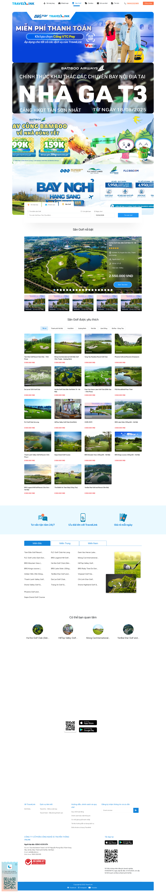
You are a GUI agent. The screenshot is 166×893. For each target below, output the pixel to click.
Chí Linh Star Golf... (86, 579)
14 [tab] (96, 290)
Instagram (82, 887)
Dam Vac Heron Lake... (87, 552)
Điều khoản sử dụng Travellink (81, 827)
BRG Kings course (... (33, 568)
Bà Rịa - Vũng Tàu (118, 328)
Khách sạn (63, 3)
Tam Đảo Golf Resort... (33, 552)
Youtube (92, 887)
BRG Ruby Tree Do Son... (88, 568)
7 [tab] (73, 290)
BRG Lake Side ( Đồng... (61, 568)
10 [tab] (83, 290)
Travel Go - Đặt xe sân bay (48, 809)
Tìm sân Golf (128, 215)
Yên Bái (93, 328)
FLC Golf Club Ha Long (60, 552)
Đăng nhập (148, 3)
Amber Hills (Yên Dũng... (34, 574)
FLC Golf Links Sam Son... (34, 558)
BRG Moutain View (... (33, 563)
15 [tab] (99, 290)
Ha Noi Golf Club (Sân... (61, 563)
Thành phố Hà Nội (57, 328)
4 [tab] (64, 290)
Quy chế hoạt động (77, 812)
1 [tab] (54, 290)
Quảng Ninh (82, 328)
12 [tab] (89, 290)
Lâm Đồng (103, 328)
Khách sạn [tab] (50, 205)
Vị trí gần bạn (86, 211)
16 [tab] (102, 290)
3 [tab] (61, 290)
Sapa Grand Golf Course (34, 597)
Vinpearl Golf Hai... (85, 574)
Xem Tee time (122, 285)
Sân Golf (76, 3)
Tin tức (115, 3)
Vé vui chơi (102, 3)
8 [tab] (77, 290)
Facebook (71, 887)
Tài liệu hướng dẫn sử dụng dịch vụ (82, 823)
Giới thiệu (27, 809)
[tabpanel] (83, 265)
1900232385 (131, 3)
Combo (89, 3)
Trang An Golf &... (58, 585)
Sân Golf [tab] (66, 204)
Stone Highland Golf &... (88, 585)
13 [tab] (92, 290)
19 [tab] (112, 290)
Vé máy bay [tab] (32, 205)
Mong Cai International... (88, 558)
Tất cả (44, 328)
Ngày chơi (98, 211)
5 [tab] (67, 290)
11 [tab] (86, 290)
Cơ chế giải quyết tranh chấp (80, 819)
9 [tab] (80, 290)
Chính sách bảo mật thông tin (80, 816)
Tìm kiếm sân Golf (34, 211)
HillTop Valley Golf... (86, 563)
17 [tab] (105, 290)
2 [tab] (58, 290)
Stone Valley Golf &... (33, 585)
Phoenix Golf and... (32, 592)
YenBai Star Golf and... (60, 574)
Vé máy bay (49, 3)
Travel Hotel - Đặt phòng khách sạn (51, 813)
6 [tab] (70, 290)
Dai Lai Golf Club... (58, 579)
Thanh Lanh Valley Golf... (34, 579)
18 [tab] (108, 290)
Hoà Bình (71, 328)
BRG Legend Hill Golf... (60, 558)
